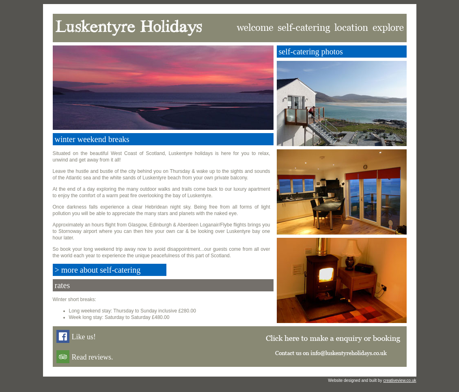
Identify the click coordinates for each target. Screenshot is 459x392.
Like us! (84, 337)
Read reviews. (92, 357)
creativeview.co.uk (399, 380)
